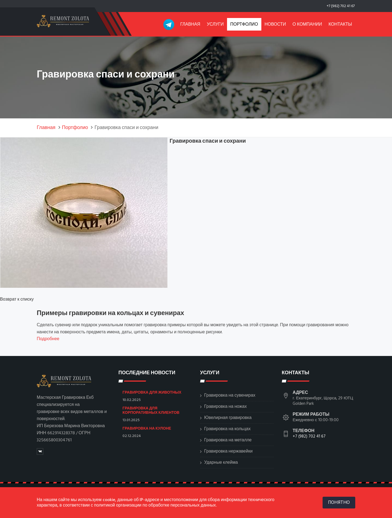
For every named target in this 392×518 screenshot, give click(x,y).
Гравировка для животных (151, 392)
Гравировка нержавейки (228, 451)
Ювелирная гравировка (228, 417)
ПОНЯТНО (339, 502)
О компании (307, 24)
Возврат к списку (17, 299)
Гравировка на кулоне (146, 428)
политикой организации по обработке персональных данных (155, 505)
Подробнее (48, 339)
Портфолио (244, 24)
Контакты (340, 24)
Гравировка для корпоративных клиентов (150, 410)
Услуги (215, 24)
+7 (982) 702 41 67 (341, 6)
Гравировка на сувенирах (229, 395)
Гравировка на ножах (225, 406)
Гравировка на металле (228, 440)
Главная (190, 24)
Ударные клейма (221, 462)
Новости (275, 24)
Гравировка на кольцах (227, 429)
